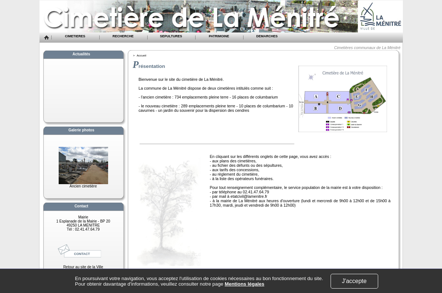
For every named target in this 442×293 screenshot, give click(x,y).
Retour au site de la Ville (83, 267)
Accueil (141, 55)
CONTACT (82, 254)
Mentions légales (244, 284)
